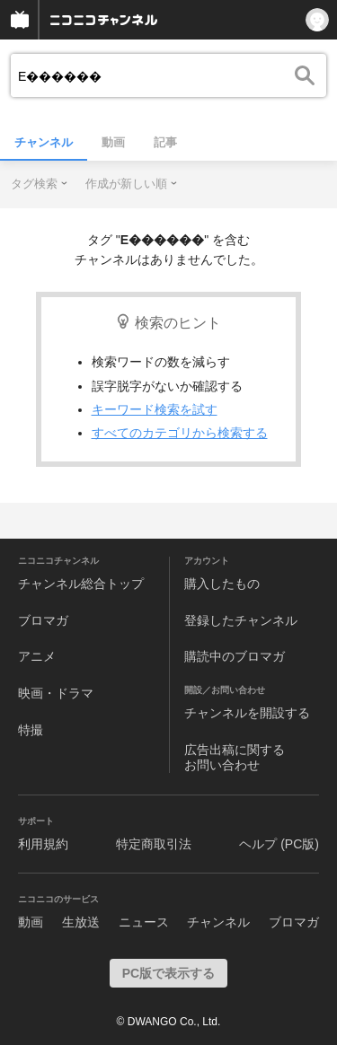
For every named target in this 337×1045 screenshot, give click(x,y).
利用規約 (43, 844)
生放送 (81, 922)
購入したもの (222, 583)
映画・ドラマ (55, 693)
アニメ (37, 656)
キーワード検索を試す (154, 409)
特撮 (30, 730)
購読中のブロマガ (234, 656)
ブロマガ (43, 620)
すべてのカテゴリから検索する (180, 433)
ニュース (144, 922)
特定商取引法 (153, 844)
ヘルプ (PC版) (279, 844)
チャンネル (43, 142)
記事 (165, 142)
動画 (113, 142)
